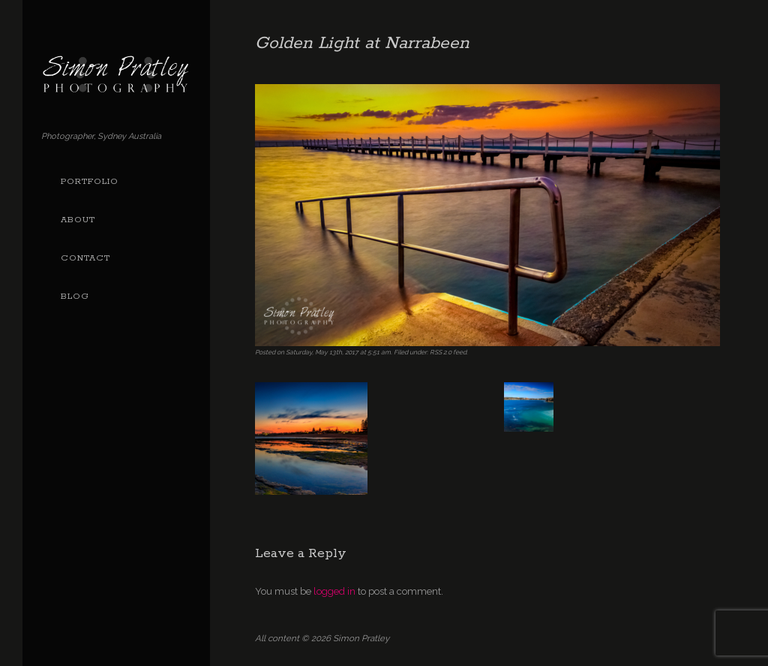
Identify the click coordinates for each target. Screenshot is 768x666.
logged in (335, 591)
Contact (85, 258)
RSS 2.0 (441, 352)
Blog (75, 296)
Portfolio (89, 181)
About (78, 220)
